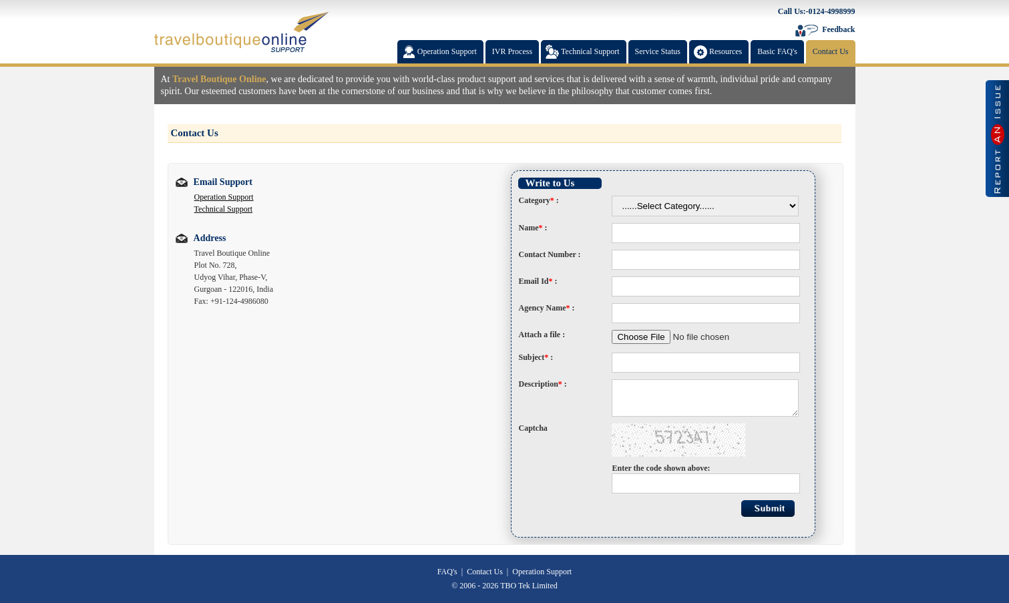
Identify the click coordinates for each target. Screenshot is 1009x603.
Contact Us (485, 571)
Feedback (838, 29)
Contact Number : (549, 254)
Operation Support (224, 197)
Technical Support (223, 209)
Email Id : (537, 281)
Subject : (535, 357)
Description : (542, 384)
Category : (538, 200)
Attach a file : (541, 334)
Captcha (532, 428)
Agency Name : (546, 308)
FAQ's (447, 571)
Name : (532, 227)
